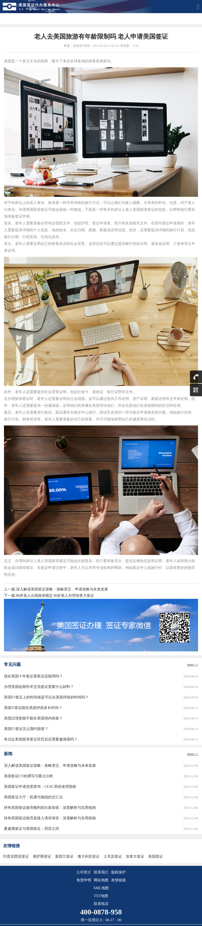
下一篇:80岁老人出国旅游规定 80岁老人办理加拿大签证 (49, 596)
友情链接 (118, 880)
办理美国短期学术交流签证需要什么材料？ (39, 687)
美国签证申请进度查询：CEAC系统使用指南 (40, 787)
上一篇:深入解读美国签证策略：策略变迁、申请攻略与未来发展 (56, 589)
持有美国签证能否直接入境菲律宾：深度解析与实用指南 (50, 818)
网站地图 (101, 880)
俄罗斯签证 (42, 856)
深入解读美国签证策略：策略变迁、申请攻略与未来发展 (50, 766)
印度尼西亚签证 (16, 856)
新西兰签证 (64, 856)
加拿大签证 (135, 856)
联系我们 (101, 872)
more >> (192, 664)
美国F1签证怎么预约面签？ (26, 729)
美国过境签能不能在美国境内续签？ (33, 718)
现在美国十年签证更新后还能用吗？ (33, 676)
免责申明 (83, 880)
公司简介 (83, 872)
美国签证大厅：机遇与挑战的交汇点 (33, 797)
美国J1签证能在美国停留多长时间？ (33, 708)
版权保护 (118, 872)
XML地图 (101, 888)
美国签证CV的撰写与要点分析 (28, 776)
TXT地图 (101, 896)
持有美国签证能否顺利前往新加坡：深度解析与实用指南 (50, 808)
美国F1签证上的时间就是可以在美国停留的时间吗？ (46, 697)
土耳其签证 (112, 856)
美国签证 (155, 856)
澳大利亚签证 (88, 856)
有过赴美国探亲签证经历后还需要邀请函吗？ (40, 739)
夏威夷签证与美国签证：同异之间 (31, 829)
